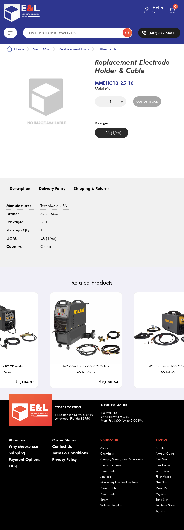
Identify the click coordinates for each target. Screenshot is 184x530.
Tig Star (160, 511)
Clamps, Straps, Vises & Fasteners (122, 459)
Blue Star (161, 459)
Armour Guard (165, 453)
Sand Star (162, 499)
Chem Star (162, 471)
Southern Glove (165, 505)
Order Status (64, 440)
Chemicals (107, 453)
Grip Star (161, 482)
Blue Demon (164, 465)
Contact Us (62, 446)
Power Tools (107, 494)
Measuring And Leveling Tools (119, 482)
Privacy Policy (64, 459)
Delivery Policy (52, 188)
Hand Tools (107, 471)
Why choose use (23, 446)
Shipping (17, 453)
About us (17, 440)
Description (20, 188)
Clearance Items (110, 465)
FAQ (13, 466)
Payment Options (24, 459)
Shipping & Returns (91, 188)
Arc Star (161, 448)
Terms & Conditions (70, 453)
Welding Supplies (111, 505)
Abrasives (106, 448)
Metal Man (162, 488)
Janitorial (106, 476)
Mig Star (161, 494)
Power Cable (108, 488)
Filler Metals (163, 476)
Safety (104, 499)
